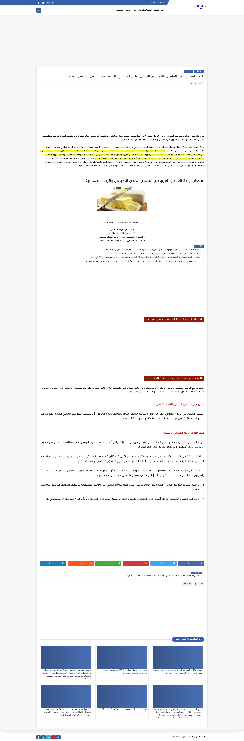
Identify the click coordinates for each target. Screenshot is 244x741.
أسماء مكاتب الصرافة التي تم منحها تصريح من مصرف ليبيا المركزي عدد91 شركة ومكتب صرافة (157, 254)
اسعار (199, 71)
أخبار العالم (159, 10)
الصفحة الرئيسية (158, 2)
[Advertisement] (122, 42)
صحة (188, 71)
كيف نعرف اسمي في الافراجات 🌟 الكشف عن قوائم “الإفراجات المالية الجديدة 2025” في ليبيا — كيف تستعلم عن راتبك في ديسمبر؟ (142, 262)
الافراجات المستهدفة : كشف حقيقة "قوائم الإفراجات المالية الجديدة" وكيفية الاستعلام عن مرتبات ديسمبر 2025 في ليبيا (146, 257)
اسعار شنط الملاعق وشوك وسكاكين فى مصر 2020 (123, 709)
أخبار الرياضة (131, 10)
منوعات (120, 10)
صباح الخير (200, 7)
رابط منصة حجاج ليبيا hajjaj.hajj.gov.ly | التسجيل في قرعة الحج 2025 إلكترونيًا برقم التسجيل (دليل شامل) (152, 250)
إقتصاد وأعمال (145, 10)
